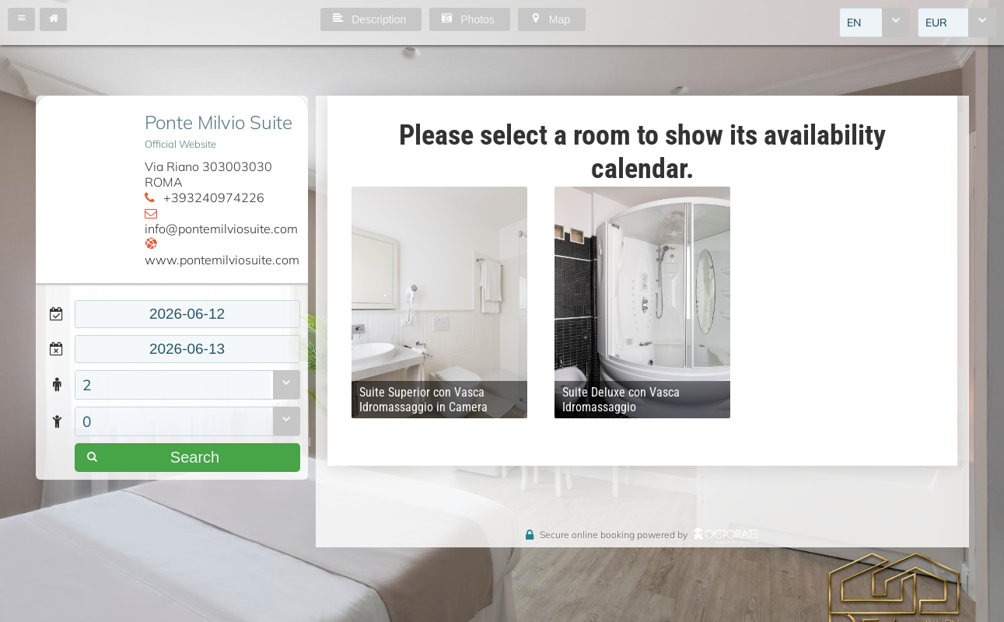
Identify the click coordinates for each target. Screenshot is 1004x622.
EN (854, 23)
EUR (936, 23)
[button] (21, 19)
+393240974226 (213, 197)
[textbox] (187, 314)
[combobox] (874, 22)
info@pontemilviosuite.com (221, 228)
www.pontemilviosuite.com (222, 259)
